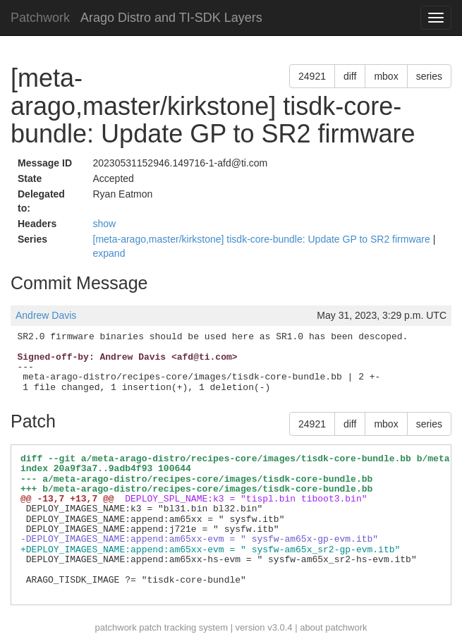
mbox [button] (386, 76)
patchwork (115, 627)
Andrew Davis (46, 315)
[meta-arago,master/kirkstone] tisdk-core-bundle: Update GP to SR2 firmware (263, 239)
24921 (312, 76)
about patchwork (333, 627)
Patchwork (40, 18)
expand (109, 253)
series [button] (429, 76)
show (104, 223)
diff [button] (350, 76)
